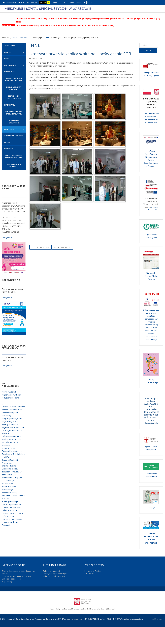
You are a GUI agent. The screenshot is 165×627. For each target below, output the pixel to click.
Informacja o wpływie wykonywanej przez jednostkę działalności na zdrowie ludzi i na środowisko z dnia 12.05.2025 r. (151, 410)
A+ (92, 2)
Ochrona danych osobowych (54, 576)
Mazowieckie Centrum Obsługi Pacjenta (151, 276)
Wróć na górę (158, 619)
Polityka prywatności (51, 571)
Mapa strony (7, 581)
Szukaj (148, 50)
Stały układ (61, 2)
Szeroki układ (64, 2)
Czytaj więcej (7, 237)
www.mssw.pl (77, 619)
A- (84, 2)
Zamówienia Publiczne (93, 571)
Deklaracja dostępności (11, 579)
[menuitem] (14, 46)
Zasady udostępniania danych (55, 573)
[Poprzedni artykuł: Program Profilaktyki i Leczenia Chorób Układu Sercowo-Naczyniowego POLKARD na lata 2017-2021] (40, 247)
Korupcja (151, 507)
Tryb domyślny (9, 2)
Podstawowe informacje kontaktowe (17, 576)
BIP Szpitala (89, 573)
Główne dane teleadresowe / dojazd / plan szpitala (19, 572)
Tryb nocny (24, 2)
